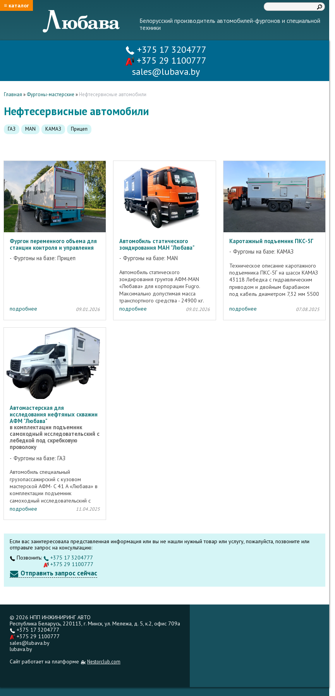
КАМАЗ (53, 129)
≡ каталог (16, 5)
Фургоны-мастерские (50, 94)
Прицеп (79, 129)
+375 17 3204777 (165, 49)
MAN (30, 129)
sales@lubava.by (30, 642)
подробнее (23, 309)
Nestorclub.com (103, 661)
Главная (13, 94)
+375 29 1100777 (165, 60)
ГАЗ (11, 129)
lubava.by (21, 649)
